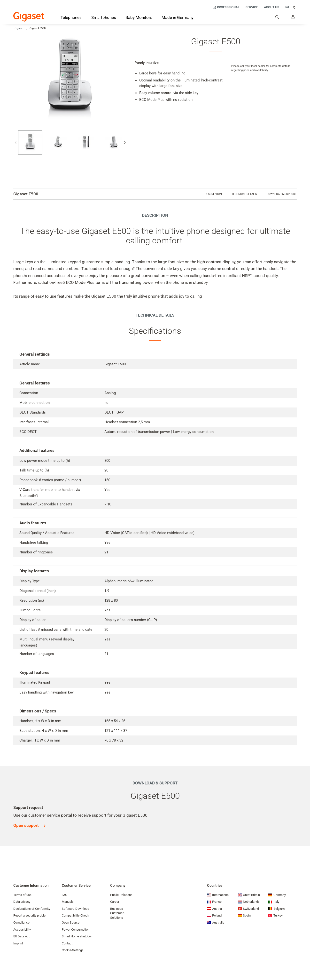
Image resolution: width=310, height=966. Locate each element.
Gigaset (19, 28)
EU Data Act (21, 936)
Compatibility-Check (75, 915)
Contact (67, 943)
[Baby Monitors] (139, 18)
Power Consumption (75, 929)
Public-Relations (121, 895)
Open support (26, 825)
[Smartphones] (103, 18)
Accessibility (22, 929)
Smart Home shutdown (77, 936)
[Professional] (226, 7)
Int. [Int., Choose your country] (291, 7)
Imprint (18, 943)
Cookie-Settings (73, 950)
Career (114, 901)
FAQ (64, 895)
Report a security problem (30, 915)
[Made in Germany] (177, 18)
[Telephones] (71, 18)
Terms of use (22, 895)
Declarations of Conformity (31, 908)
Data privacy (21, 901)
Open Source (70, 922)
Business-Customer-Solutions (117, 913)
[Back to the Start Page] (28, 17)
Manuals (68, 901)
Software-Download (75, 908)
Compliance (21, 922)
